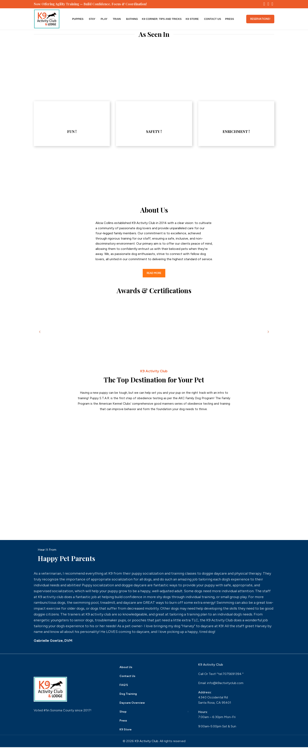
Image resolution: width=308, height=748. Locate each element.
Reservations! (260, 19)
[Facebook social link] (264, 4)
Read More (154, 274)
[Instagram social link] (268, 4)
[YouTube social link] (272, 4)
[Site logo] (47, 19)
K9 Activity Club (146, 742)
